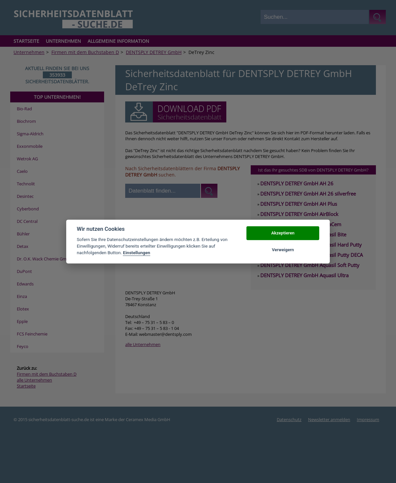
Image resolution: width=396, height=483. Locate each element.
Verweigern (283, 249)
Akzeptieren (282, 233)
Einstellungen (136, 252)
